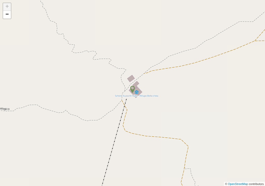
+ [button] (7, 7)
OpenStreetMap (238, 183)
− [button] (7, 15)
